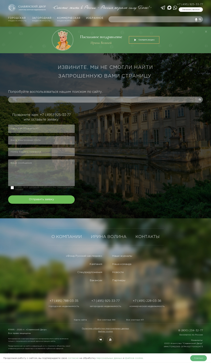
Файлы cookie (105, 331)
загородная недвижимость (105, 306)
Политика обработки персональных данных (105, 328)
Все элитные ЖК (107, 320)
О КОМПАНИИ (66, 237)
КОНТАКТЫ (147, 237)
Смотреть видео (144, 39)
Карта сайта (80, 320)
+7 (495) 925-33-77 (190, 4)
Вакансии (96, 280)
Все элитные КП (135, 320)
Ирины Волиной (101, 43)
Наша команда (121, 264)
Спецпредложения (89, 272)
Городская (18, 19)
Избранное (95, 18)
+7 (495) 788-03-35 (64, 301)
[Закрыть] (206, 31)
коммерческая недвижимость (147, 306)
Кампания (96, 264)
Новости (118, 272)
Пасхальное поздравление (101, 36)
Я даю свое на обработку (44, 188)
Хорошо (198, 358)
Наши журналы (122, 256)
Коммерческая (70, 19)
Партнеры (118, 280)
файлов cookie (134, 358)
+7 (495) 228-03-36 (147, 301)
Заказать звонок (191, 9)
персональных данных (109, 358)
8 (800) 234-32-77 (190, 330)
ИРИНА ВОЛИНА (108, 237)
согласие (34, 187)
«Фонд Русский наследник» (84, 256)
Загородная (43, 19)
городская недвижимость (64, 306)
